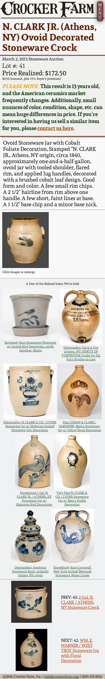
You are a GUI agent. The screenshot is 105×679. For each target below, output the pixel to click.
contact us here (55, 128)
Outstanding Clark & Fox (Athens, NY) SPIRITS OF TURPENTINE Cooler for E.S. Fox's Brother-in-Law (81, 353)
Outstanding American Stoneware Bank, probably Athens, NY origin (30, 571)
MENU (100, 11)
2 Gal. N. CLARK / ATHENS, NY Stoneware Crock (80, 602)
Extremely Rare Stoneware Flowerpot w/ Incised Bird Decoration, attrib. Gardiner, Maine (30, 346)
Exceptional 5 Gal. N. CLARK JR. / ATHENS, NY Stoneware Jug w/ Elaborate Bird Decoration (34, 498)
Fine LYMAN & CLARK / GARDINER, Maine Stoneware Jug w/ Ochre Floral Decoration (79, 426)
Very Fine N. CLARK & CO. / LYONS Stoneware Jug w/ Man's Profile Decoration (71, 498)
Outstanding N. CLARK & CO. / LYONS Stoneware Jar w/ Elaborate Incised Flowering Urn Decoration (29, 426)
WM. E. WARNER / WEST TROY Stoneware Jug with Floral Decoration (80, 650)
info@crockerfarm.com (61, 676)
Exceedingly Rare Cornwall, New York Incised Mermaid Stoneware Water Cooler (72, 571)
